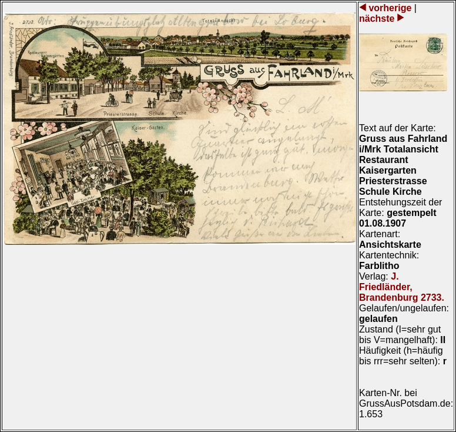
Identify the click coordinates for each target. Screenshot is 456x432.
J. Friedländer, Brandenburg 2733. (401, 287)
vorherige (390, 8)
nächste (378, 19)
